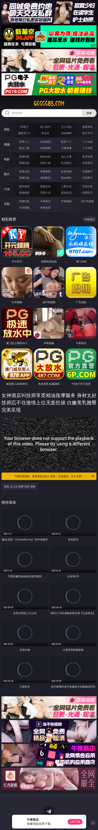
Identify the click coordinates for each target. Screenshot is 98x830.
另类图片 (87, 177)
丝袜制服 (45, 148)
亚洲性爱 (24, 156)
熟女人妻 (24, 148)
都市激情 (24, 186)
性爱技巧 (87, 192)
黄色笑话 (66, 192)
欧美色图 (66, 171)
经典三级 (45, 163)
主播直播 (66, 148)
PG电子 (24, 127)
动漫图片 (87, 171)
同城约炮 (24, 201)
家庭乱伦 (45, 186)
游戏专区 (87, 127)
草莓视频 (66, 201)
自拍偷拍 (45, 141)
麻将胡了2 (24, 133)
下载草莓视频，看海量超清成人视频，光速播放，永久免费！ (54, 476)
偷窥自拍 (24, 171)
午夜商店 (45, 201)
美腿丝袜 (24, 177)
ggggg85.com (49, 103)
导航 (7, 204)
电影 (7, 159)
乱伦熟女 (66, 163)
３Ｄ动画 (87, 141)
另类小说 (45, 192)
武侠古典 (87, 186)
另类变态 (87, 163)
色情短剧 (45, 207)
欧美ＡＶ (66, 141)
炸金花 (45, 133)
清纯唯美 (45, 177)
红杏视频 (24, 207)
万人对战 (66, 127)
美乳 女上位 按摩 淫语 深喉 (19, 486)
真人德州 (45, 127)
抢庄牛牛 (87, 133)
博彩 (7, 129)
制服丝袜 (24, 163)
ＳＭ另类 (87, 148)
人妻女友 (66, 186)
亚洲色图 (45, 171)
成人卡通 (66, 156)
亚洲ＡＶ (24, 141)
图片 (7, 174)
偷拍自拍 (45, 156)
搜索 (89, 113)
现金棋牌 (66, 133)
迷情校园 (24, 192)
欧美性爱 (87, 156)
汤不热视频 (87, 201)
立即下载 (75, 821)
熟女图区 (66, 177)
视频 (7, 144)
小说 (7, 189)
